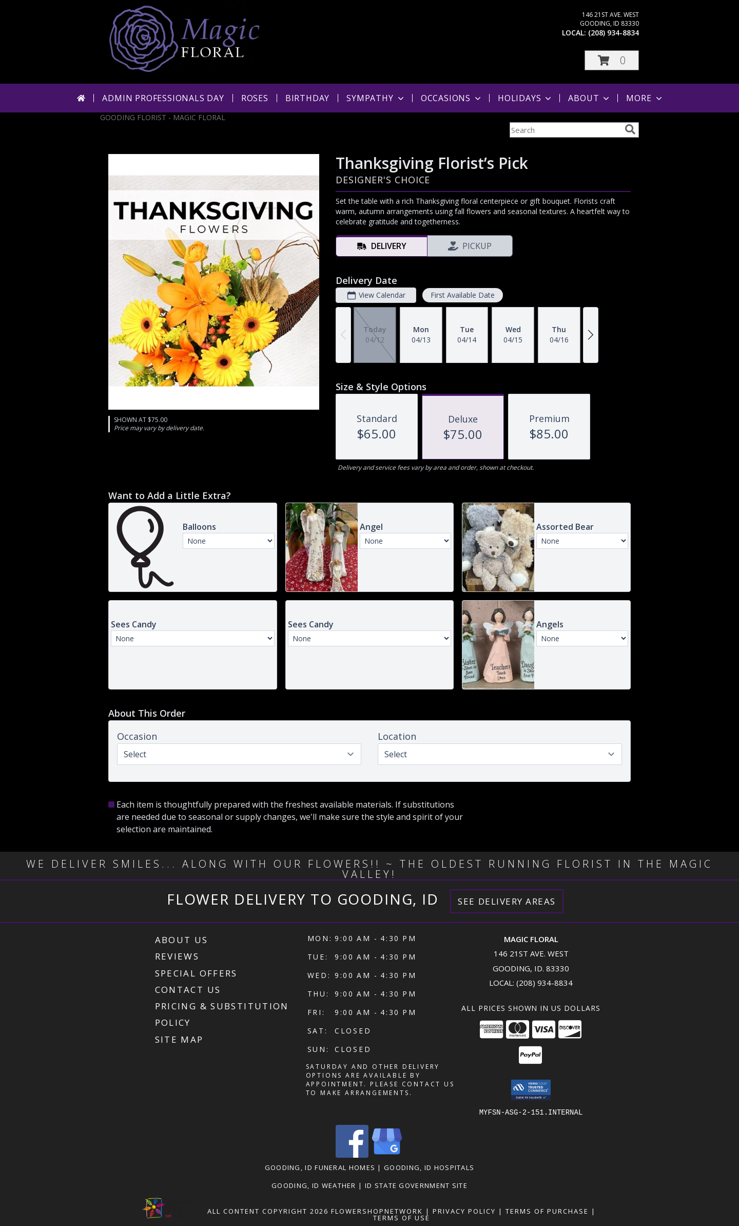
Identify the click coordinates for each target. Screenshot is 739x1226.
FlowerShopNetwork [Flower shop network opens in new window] (377, 1210)
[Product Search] (565, 130)
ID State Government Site (416, 1185)
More (645, 98)
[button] (612, 60)
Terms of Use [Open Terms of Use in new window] (401, 1217)
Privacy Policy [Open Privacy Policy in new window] (464, 1210)
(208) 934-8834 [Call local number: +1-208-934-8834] (613, 32)
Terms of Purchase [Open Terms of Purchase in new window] (547, 1210)
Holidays (525, 98)
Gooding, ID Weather (313, 1185)
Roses (254, 98)
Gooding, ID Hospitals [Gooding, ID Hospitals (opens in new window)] (429, 1167)
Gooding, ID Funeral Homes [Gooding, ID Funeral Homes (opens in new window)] (320, 1167)
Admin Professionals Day (163, 98)
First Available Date (463, 295)
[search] (630, 129)
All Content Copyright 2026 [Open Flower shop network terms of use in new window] (267, 1210)
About (589, 98)
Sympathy (375, 98)
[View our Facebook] (352, 1154)
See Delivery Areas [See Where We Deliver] (507, 901)
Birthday (307, 98)
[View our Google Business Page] (387, 1154)
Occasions (452, 98)
